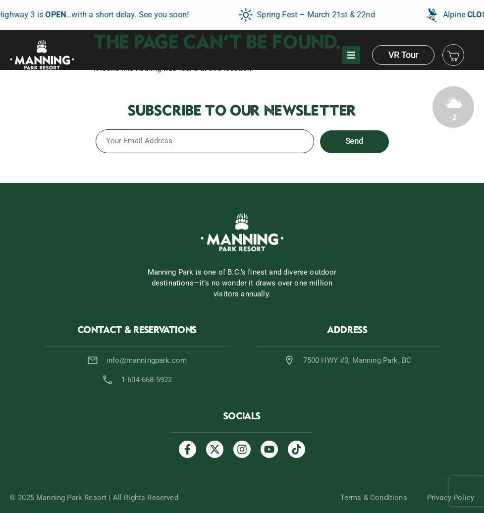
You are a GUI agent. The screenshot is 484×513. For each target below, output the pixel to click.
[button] (351, 55)
